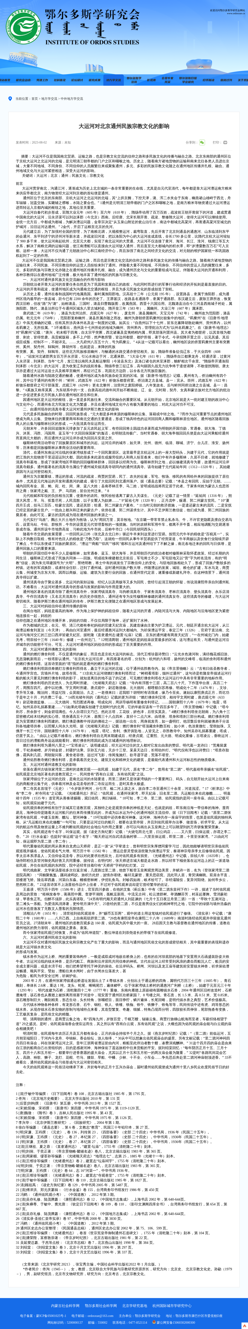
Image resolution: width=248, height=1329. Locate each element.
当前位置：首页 (26, 98)
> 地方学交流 (47, 98)
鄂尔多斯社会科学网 (101, 1306)
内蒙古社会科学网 (65, 1306)
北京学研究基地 (134, 1306)
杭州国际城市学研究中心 (172, 1306)
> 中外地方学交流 (70, 98)
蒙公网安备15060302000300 (176, 1322)
